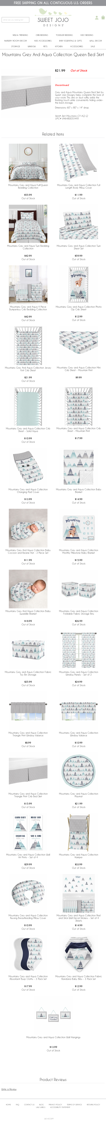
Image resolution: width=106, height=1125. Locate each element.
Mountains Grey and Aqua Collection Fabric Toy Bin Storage (28, 673)
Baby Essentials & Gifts (70, 41)
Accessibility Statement (60, 1107)
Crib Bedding (42, 35)
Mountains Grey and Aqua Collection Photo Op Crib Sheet (79, 308)
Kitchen (59, 46)
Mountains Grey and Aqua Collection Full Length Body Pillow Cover (78, 186)
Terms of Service (74, 1105)
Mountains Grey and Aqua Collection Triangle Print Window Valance (28, 734)
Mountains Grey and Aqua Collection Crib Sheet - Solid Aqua (28, 429)
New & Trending (20, 35)
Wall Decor (96, 41)
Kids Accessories (42, 41)
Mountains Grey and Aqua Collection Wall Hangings (53, 1037)
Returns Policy (93, 1105)
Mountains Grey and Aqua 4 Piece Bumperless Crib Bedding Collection (28, 308)
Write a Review (8, 1089)
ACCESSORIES (76, 46)
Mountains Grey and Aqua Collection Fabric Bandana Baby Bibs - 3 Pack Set (78, 977)
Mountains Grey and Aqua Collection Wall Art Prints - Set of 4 (28, 856)
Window (32, 46)
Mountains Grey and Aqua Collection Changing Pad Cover (28, 490)
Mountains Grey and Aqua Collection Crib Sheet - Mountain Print (78, 429)
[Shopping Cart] (103, 18)
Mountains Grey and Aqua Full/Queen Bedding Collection (28, 186)
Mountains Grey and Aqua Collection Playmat (78, 795)
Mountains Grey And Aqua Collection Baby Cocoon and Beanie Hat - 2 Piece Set (28, 551)
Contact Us (29, 1105)
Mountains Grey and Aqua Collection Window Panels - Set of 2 (78, 673)
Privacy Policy (55, 1105)
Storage (15, 46)
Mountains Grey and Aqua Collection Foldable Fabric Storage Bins (78, 612)
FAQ (17, 1105)
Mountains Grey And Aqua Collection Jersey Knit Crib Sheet (28, 369)
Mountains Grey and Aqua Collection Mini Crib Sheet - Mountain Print (78, 368)
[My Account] (96, 17)
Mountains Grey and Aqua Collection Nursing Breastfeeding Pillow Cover (28, 916)
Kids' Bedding (87, 35)
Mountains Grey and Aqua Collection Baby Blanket (78, 490)
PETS (45, 46)
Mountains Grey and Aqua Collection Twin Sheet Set (79, 247)
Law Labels (40, 1107)
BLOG (41, 1105)
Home (8, 1105)
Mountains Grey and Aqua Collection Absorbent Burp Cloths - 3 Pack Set (28, 977)
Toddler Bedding (64, 35)
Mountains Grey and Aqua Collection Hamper (78, 856)
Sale (93, 46)
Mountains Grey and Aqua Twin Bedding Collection (28, 247)
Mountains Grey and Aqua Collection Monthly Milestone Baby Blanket (78, 551)
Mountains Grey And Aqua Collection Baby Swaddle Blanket (28, 612)
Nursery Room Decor (15, 41)
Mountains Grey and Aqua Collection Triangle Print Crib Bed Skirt (28, 795)
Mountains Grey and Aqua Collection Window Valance (78, 734)
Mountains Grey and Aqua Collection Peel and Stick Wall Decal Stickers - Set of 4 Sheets (79, 918)
